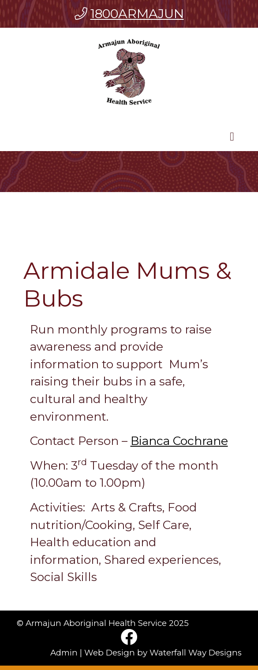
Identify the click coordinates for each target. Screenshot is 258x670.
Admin (64, 653)
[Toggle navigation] (232, 139)
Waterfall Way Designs (196, 653)
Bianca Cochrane (179, 440)
